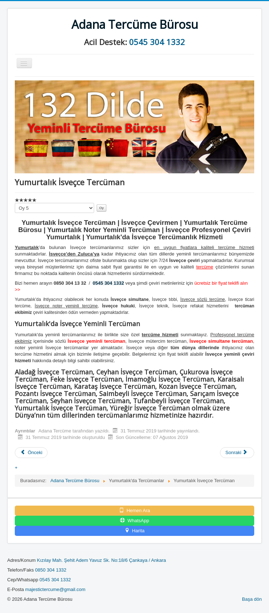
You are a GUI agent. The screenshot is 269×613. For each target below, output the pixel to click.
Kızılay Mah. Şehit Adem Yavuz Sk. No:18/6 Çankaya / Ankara (101, 560)
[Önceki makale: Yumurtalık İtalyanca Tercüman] (31, 452)
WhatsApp (134, 520)
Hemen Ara (134, 510)
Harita (134, 530)
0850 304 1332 (50, 570)
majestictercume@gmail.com (55, 589)
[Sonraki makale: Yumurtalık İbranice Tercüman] (237, 452)
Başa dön (252, 599)
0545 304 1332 (157, 41)
